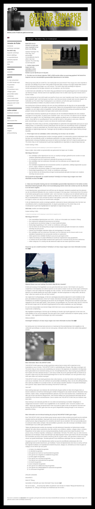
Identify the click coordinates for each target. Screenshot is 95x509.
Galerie (9, 77)
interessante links (12, 120)
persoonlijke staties (12, 94)
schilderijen (10, 96)
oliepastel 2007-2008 (13, 103)
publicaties (10, 62)
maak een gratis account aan (25, 32)
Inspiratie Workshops (13, 53)
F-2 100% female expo (13, 82)
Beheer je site (11, 32)
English (8, 37)
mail (41, 178)
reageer (9, 130)
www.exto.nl (23, 498)
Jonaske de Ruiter (13, 43)
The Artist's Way (11, 50)
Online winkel (12, 110)
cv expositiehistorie (12, 57)
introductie (10, 46)
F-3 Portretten (11, 84)
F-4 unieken (10, 87)
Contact (10, 126)
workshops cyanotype (13, 48)
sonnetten (10, 105)
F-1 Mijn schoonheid (12, 80)
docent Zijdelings (12, 55)
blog (8, 64)
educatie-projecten (12, 59)
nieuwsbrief (10, 128)
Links (9, 118)
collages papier (11, 91)
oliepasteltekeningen (13, 100)
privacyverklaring (12, 133)
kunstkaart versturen (13, 113)
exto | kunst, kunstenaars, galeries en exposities (12, 9)
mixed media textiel (12, 98)
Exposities (11, 69)
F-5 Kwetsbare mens (12, 89)
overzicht (9, 72)
